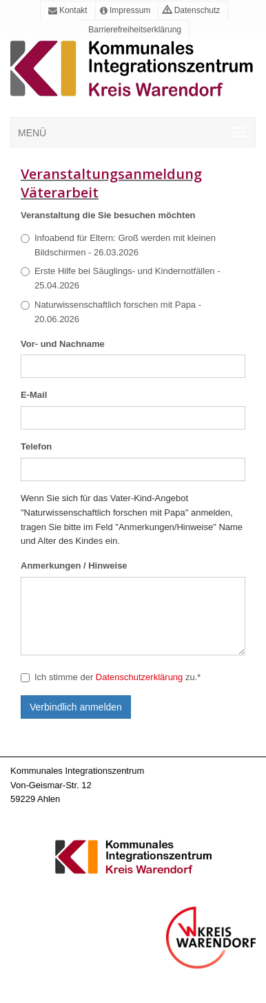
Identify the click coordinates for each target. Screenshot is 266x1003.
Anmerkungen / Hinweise (74, 565)
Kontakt (68, 10)
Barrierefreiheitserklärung (133, 29)
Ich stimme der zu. (111, 677)
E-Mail (34, 395)
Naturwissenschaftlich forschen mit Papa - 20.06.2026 (111, 311)
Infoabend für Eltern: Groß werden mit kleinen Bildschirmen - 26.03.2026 (118, 245)
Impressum (125, 10)
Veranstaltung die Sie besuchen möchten (108, 215)
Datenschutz (191, 10)
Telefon (36, 446)
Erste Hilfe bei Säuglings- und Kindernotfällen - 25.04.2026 (121, 278)
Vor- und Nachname (63, 344)
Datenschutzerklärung (139, 677)
